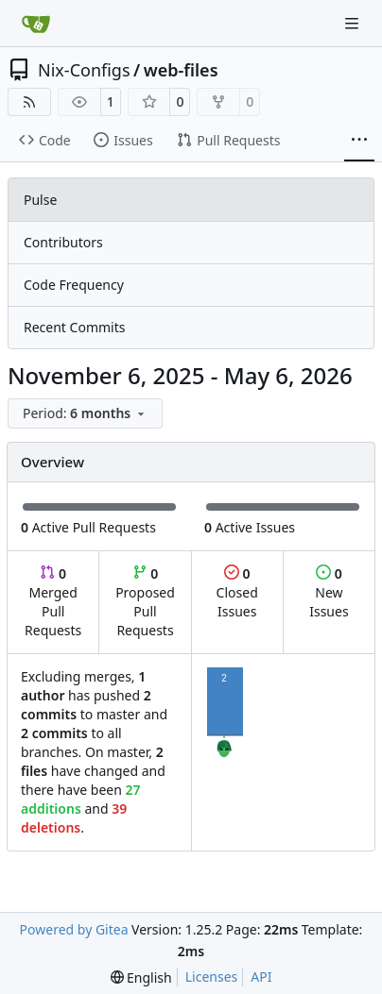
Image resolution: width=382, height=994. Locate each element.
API (261, 977)
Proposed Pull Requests (145, 601)
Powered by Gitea (74, 929)
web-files (181, 69)
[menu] (85, 413)
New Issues (328, 592)
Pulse (40, 200)
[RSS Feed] (29, 102)
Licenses (211, 977)
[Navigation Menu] (354, 23)
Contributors (63, 242)
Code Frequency (74, 285)
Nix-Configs (84, 69)
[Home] (35, 24)
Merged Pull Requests (53, 601)
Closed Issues (237, 592)
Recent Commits (74, 327)
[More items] (359, 140)
